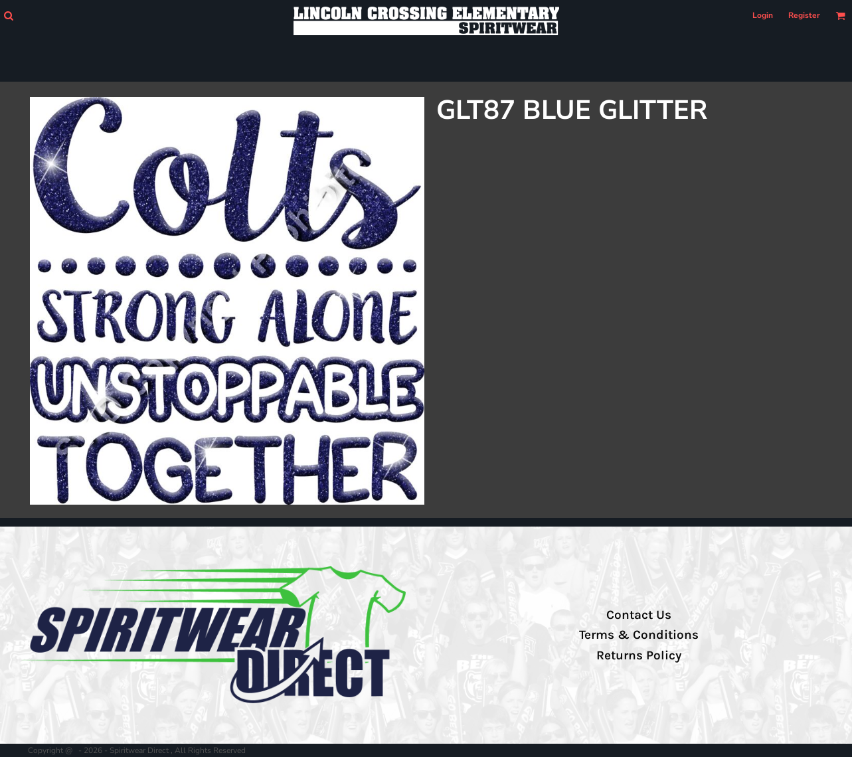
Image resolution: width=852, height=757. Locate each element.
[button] (8, 16)
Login (762, 15)
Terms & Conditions (639, 635)
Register (804, 15)
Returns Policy (638, 655)
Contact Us (638, 615)
